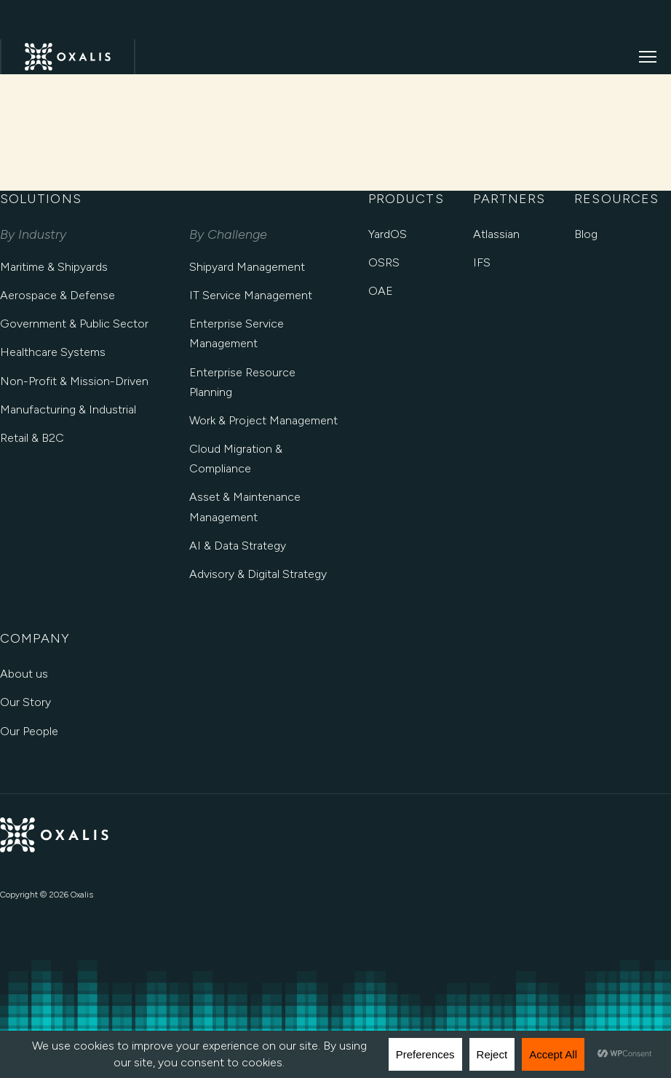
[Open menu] (647, 56)
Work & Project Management (263, 420)
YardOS (387, 234)
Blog (585, 234)
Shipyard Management (247, 267)
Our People (29, 731)
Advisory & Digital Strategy (258, 574)
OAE (380, 291)
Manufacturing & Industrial (68, 409)
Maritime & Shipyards (54, 267)
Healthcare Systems (53, 352)
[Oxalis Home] (68, 56)
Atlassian (496, 234)
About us (24, 674)
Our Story (25, 702)
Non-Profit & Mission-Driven (74, 381)
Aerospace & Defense (57, 295)
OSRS (384, 262)
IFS (482, 262)
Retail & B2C (32, 438)
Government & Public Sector (74, 323)
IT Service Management (250, 295)
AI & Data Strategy (237, 545)
